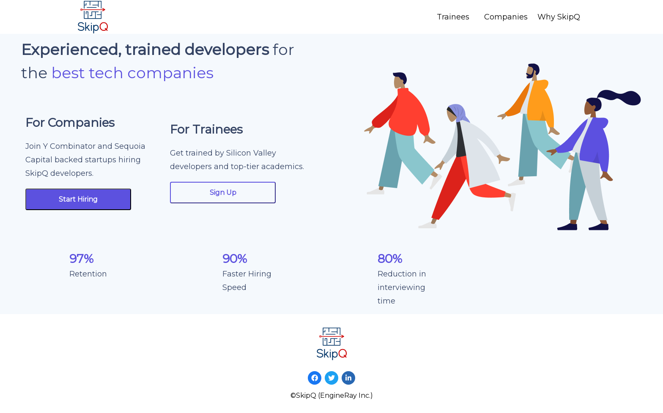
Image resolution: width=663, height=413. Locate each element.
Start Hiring (78, 199)
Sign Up (223, 193)
